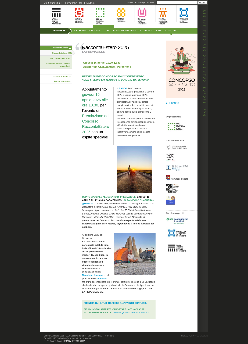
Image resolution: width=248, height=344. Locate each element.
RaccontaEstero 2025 (62, 53)
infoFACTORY (194, 336)
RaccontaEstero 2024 (60, 58)
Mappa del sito (135, 2)
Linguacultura (99, 30)
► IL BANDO (172, 103)
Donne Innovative (62, 81)
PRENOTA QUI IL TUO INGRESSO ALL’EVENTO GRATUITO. (115, 303)
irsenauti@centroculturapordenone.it (131, 312)
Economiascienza (124, 30)
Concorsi (171, 30)
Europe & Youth (60, 77)
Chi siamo (80, 30)
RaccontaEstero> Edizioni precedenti (58, 65)
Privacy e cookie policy (74, 341)
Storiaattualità (151, 30)
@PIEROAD (88, 203)
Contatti (149, 2)
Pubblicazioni (49, 38)
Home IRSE (59, 30)
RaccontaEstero (60, 48)
